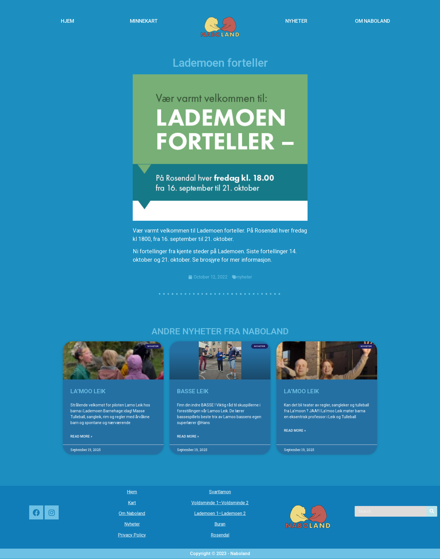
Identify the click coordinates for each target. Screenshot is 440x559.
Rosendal (220, 535)
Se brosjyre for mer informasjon (231, 259)
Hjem (132, 491)
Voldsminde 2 (235, 502)
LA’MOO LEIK (88, 391)
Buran (219, 524)
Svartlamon (220, 491)
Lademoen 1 (206, 513)
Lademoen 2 (233, 513)
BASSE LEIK (192, 391)
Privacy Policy (132, 535)
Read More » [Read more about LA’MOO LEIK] (81, 436)
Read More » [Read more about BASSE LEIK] (188, 436)
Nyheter (132, 524)
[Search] (432, 511)
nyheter (244, 277)
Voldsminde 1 (205, 502)
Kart (132, 502)
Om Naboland (132, 513)
